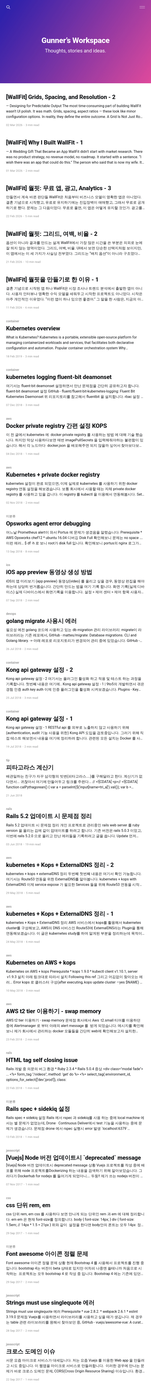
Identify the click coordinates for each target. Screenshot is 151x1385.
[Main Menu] (142, 7)
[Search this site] (8, 7)
